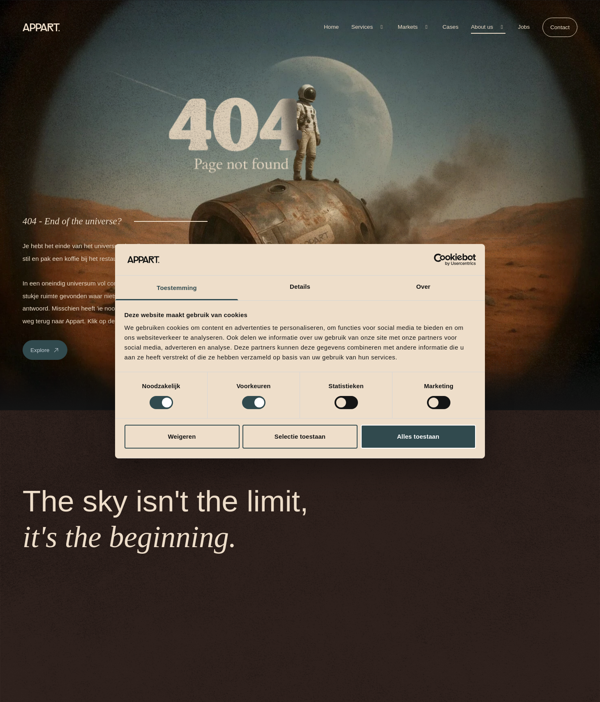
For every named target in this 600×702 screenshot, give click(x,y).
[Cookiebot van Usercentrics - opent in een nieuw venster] (440, 259)
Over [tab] (423, 286)
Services (368, 27)
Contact (560, 27)
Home (331, 27)
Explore (45, 350)
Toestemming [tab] (177, 287)
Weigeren (182, 436)
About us (488, 27)
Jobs (524, 27)
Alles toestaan (418, 436)
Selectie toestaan (300, 436)
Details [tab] (300, 286)
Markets (414, 27)
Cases (451, 27)
